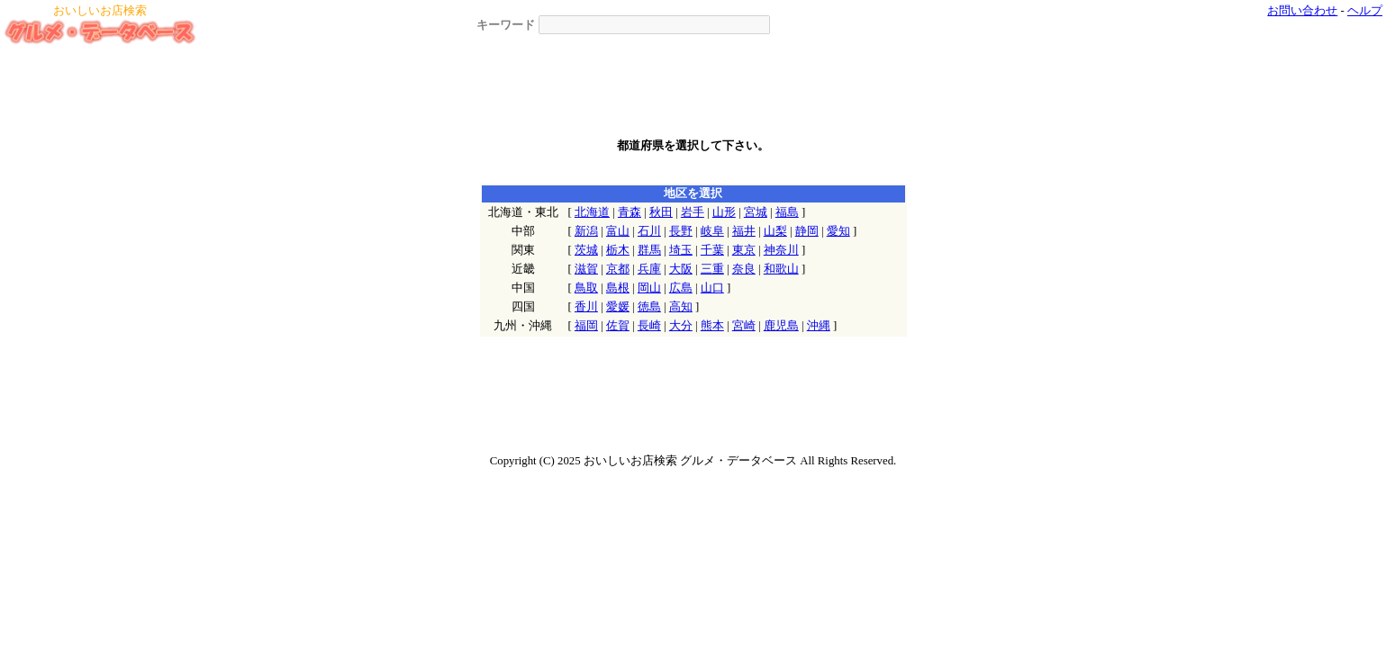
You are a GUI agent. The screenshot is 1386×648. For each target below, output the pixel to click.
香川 (586, 307)
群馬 (649, 250)
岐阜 (712, 231)
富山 (618, 231)
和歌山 (781, 269)
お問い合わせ (1302, 10)
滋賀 (586, 269)
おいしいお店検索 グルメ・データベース (690, 460)
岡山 (649, 288)
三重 (712, 269)
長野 (681, 231)
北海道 (592, 212)
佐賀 (618, 326)
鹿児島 (781, 326)
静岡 (807, 231)
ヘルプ (1364, 10)
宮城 (755, 212)
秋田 (661, 212)
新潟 (586, 231)
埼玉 (681, 250)
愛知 (838, 231)
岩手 (692, 212)
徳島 (649, 307)
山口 (712, 288)
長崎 (649, 326)
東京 (744, 250)
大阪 (681, 269)
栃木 (618, 250)
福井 (744, 231)
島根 (618, 288)
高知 (681, 307)
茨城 (586, 250)
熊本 (712, 326)
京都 (618, 269)
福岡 (586, 326)
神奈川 (781, 250)
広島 (681, 288)
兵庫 (649, 269)
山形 (724, 212)
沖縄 (818, 326)
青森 (629, 212)
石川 (649, 231)
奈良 (744, 269)
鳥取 (586, 288)
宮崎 (744, 326)
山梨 (775, 231)
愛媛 (618, 307)
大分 (681, 326)
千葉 (712, 250)
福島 (787, 212)
